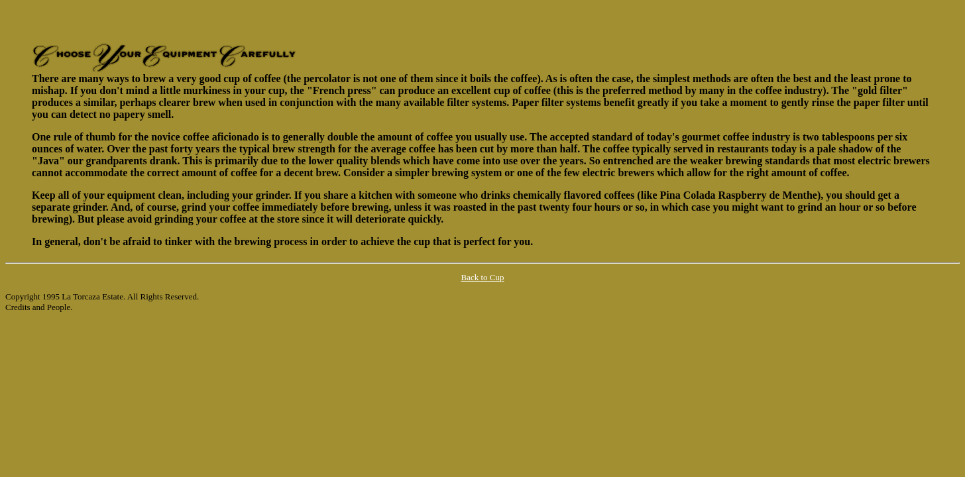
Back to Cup (482, 277)
